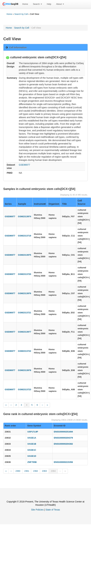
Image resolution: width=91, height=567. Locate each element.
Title (64, 204)
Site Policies (37, 509)
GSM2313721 (24, 312)
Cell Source (81, 202)
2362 (35, 471)
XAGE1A (31, 438)
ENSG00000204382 (63, 444)
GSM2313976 (24, 293)
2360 (18, 471)
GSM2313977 (24, 332)
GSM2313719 (24, 235)
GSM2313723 (24, 389)
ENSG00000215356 (63, 462)
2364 (53, 471)
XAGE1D (31, 456)
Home (25, 4)
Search (37, 4)
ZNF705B (32, 462)
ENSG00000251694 (63, 431)
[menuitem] (25, 4)
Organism (54, 204)
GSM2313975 (24, 255)
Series (8, 204)
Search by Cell (21, 14)
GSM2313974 (24, 216)
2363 (44, 471)
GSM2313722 (24, 351)
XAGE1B (31, 444)
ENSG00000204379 (63, 438)
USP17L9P (32, 431)
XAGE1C (31, 450)
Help (49, 4)
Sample (22, 204)
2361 (26, 471)
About (60, 4)
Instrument (40, 204)
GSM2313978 (24, 370)
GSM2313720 (24, 274)
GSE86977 (24, 164)
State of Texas (52, 509)
